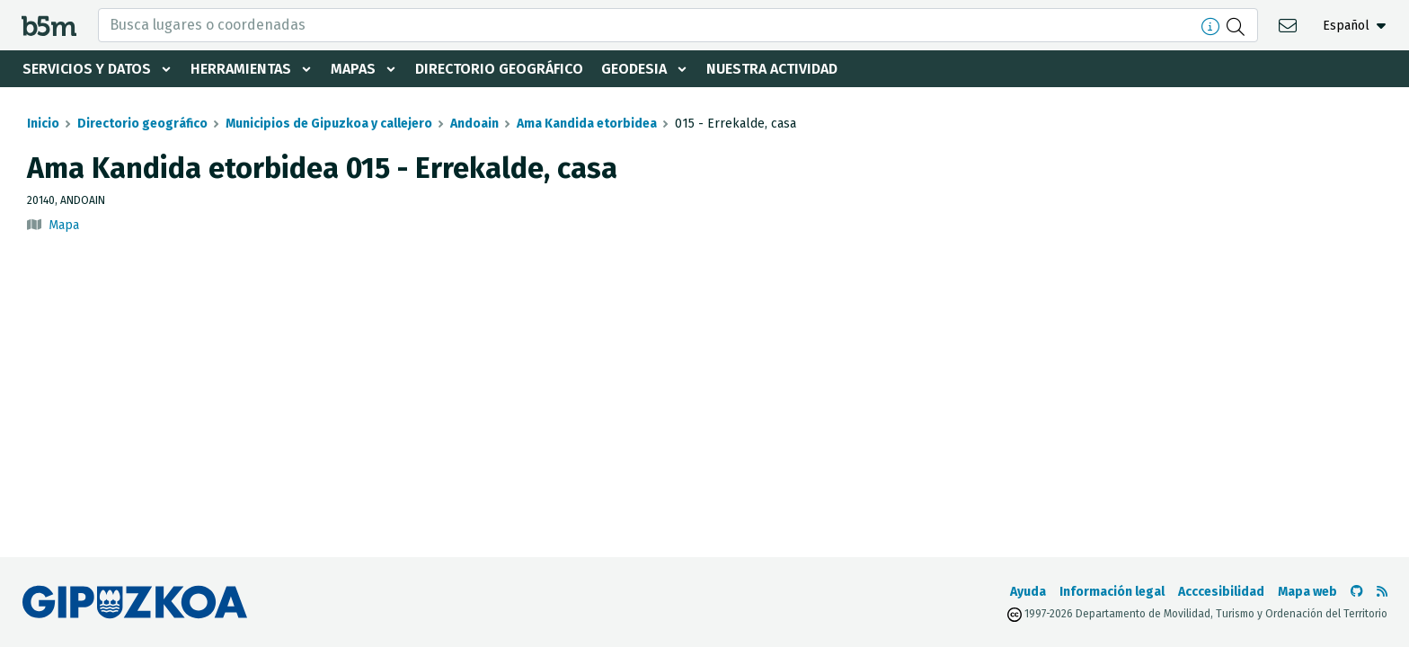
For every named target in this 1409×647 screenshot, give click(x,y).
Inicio (43, 123)
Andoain (474, 123)
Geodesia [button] (634, 68)
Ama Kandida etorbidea (587, 123)
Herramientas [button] (241, 68)
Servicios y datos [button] (86, 68)
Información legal (1112, 591)
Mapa (64, 225)
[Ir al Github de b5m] (1357, 591)
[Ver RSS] (1382, 591)
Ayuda (1028, 591)
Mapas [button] (353, 68)
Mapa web (1307, 591)
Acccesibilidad (1221, 591)
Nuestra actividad (771, 68)
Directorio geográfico (499, 68)
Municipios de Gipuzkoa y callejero (329, 123)
